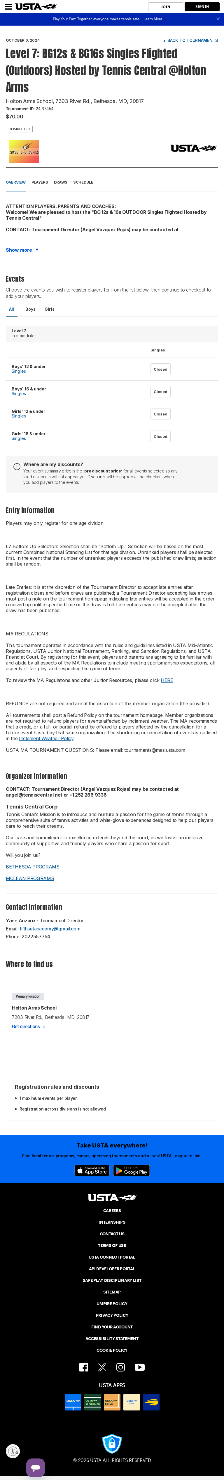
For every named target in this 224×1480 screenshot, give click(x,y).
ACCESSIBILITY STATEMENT (111, 1338)
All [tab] (11, 309)
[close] (218, 19)
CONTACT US (112, 1233)
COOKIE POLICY (112, 1350)
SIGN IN (202, 6)
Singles (19, 371)
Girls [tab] (50, 309)
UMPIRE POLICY (112, 1303)
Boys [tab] (30, 309)
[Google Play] (131, 1170)
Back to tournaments (192, 40)
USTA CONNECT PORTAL (112, 1257)
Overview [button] (16, 182)
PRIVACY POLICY (112, 1315)
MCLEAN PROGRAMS (30, 878)
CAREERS (112, 1210)
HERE (167, 680)
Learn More (153, 19)
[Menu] (8, 6)
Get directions (26, 1026)
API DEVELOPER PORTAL (112, 1268)
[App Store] (92, 1170)
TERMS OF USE (112, 1245)
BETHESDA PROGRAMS (33, 867)
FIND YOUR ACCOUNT (112, 1327)
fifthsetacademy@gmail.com (50, 929)
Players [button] (40, 182)
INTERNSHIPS (112, 1222)
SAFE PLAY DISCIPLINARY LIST (112, 1280)
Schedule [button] (83, 182)
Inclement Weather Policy (46, 738)
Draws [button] (61, 182)
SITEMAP (112, 1292)
